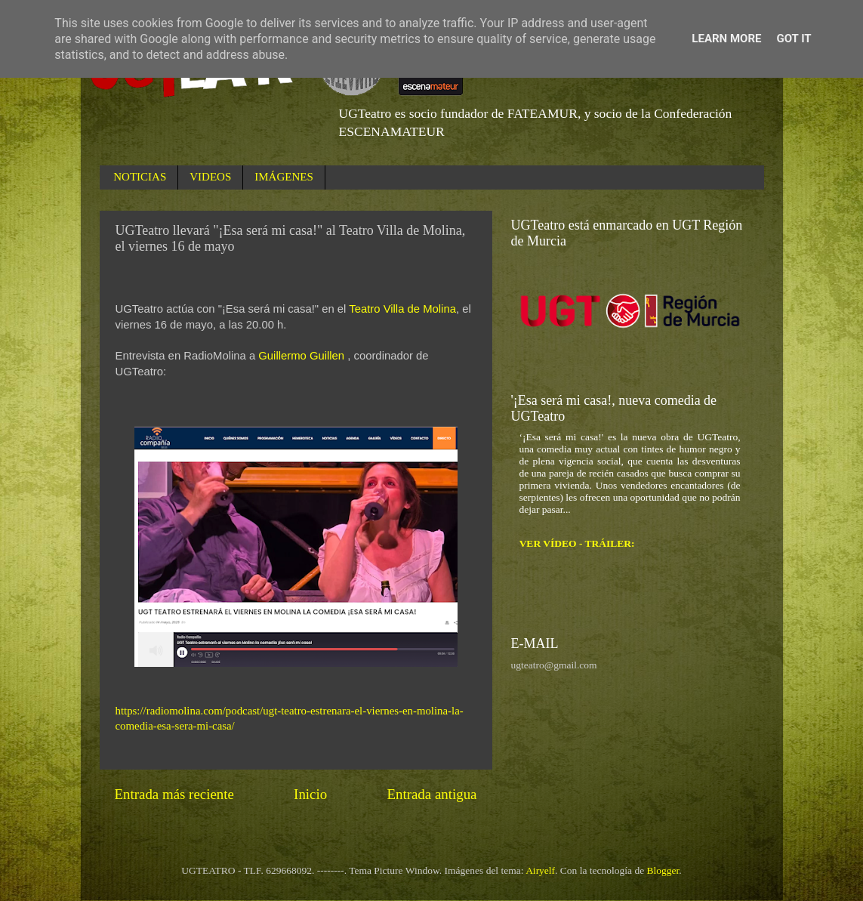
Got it (793, 38)
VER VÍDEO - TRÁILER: (577, 543)
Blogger (663, 870)
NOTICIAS (139, 177)
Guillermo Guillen (301, 356)
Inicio (310, 794)
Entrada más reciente (174, 794)
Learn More (726, 38)
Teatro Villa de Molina (402, 309)
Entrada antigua (431, 794)
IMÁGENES (283, 177)
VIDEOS (210, 177)
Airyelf (540, 870)
